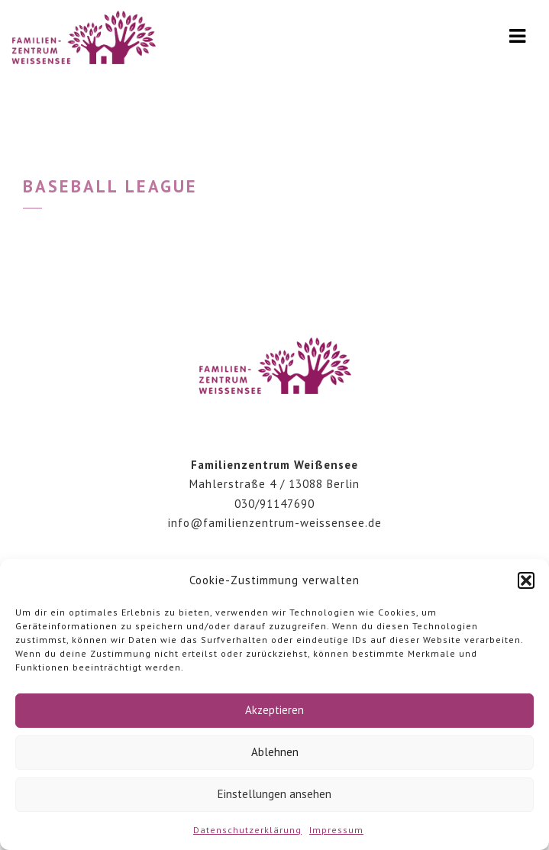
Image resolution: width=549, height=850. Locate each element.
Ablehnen (275, 752)
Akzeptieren (274, 710)
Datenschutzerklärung (247, 829)
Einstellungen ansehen (274, 794)
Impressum (336, 829)
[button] (526, 580)
